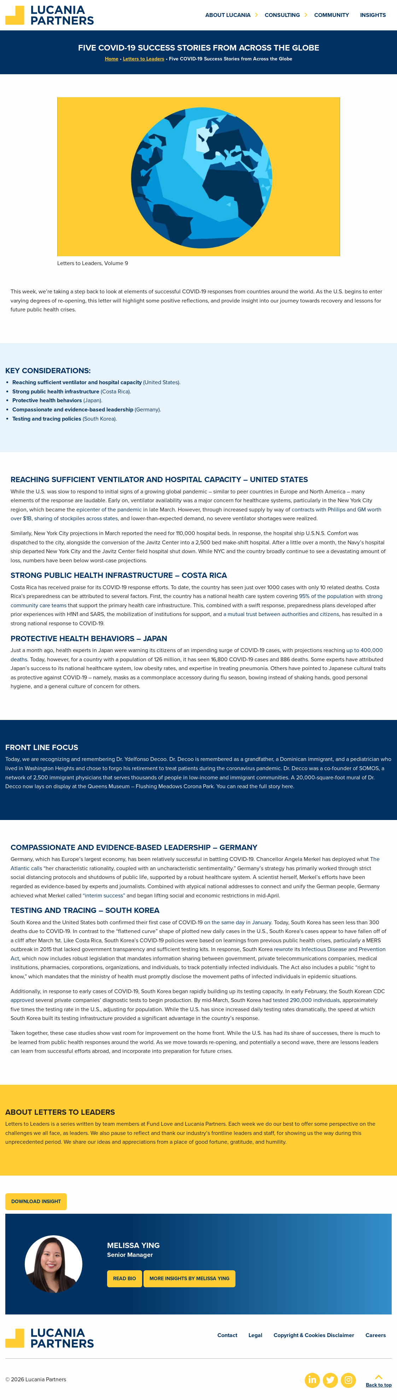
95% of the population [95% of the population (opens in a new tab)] (326, 596)
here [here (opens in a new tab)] (287, 786)
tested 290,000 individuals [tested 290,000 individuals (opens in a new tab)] (306, 1000)
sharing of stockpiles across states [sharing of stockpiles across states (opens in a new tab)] (76, 518)
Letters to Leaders (143, 59)
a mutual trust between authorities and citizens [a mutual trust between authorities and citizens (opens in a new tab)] (281, 614)
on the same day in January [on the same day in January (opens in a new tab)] (237, 922)
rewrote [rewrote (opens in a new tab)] (283, 949)
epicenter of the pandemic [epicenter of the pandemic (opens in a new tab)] (109, 509)
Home (111, 59)
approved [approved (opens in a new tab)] (22, 1000)
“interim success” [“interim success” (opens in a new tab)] (104, 895)
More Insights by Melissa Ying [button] (189, 1279)
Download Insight (36, 1202)
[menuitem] (229, 15)
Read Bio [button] (124, 1279)
